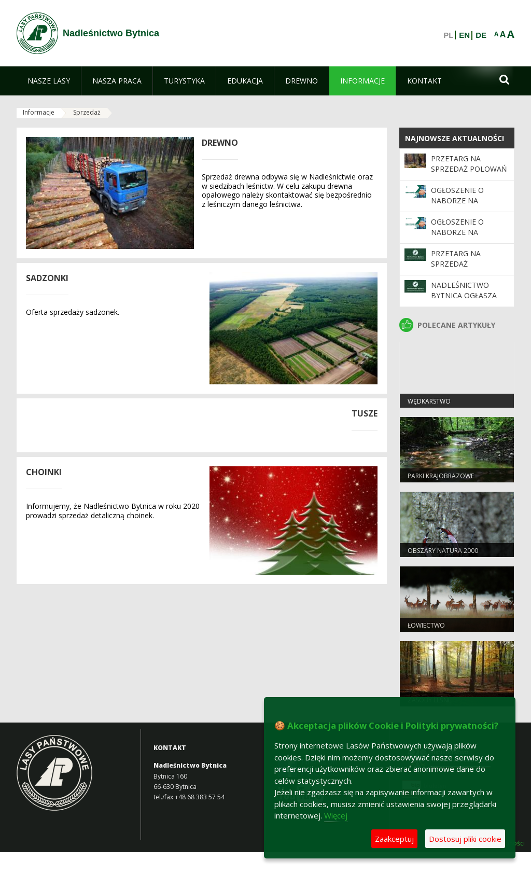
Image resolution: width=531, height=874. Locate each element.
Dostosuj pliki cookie (465, 839)
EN (464, 35)
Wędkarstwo (429, 401)
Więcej (335, 815)
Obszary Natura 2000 (443, 550)
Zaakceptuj (394, 839)
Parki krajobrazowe (441, 475)
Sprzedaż (87, 112)
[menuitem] (49, 80)
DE (481, 35)
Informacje (38, 112)
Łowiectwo (426, 625)
